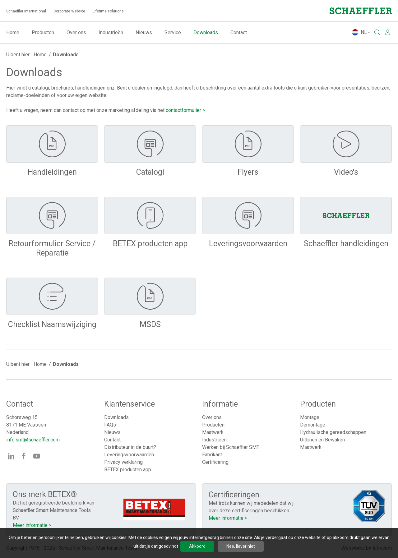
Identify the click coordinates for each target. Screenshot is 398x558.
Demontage (312, 425)
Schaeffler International (26, 11)
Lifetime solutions (108, 11)
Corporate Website (69, 11)
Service (172, 32)
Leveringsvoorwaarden (129, 455)
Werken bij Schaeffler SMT (230, 447)
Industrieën (111, 32)
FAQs (110, 425)
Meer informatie (30, 525)
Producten (43, 32)
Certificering (215, 462)
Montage (309, 417)
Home (12, 32)
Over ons (76, 32)
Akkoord (197, 546)
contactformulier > (185, 110)
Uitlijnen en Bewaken (322, 440)
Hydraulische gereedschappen (333, 432)
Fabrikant (212, 455)
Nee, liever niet (240, 546)
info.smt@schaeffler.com (33, 440)
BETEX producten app (127, 470)
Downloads (205, 32)
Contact (238, 32)
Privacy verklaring (123, 462)
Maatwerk (213, 432)
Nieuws (144, 32)
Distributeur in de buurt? (130, 447)
